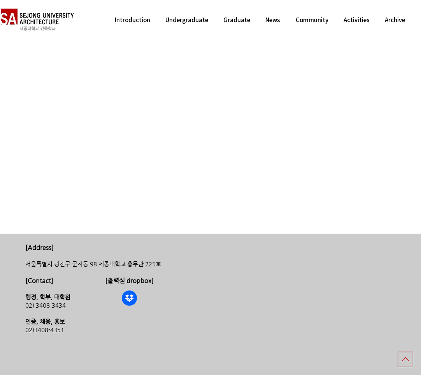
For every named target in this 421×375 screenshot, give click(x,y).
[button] (132, 19)
